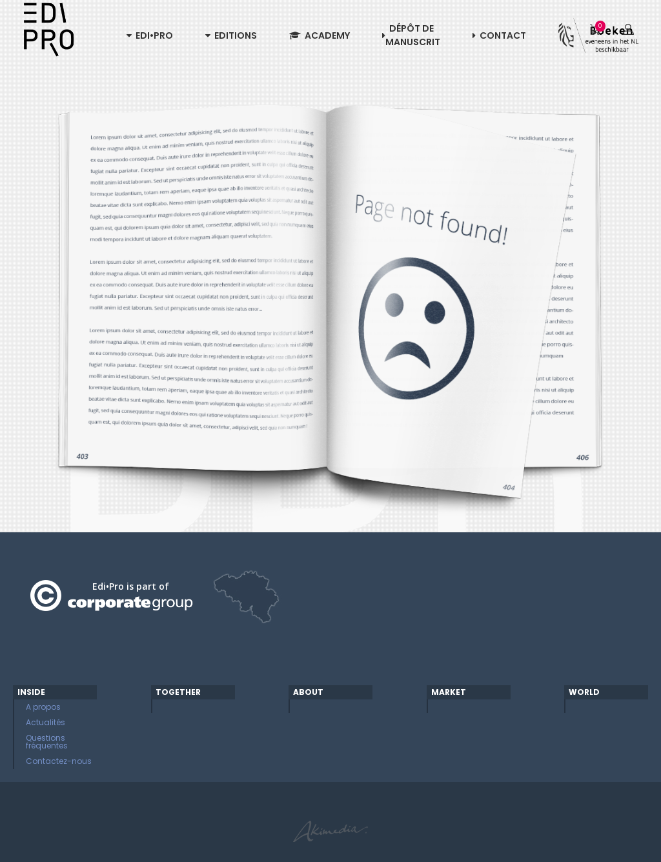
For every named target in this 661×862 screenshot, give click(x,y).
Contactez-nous (59, 761)
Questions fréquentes (47, 741)
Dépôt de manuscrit (411, 35)
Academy (319, 35)
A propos (43, 706)
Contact (499, 35)
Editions (231, 35)
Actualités (45, 722)
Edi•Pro (150, 35)
